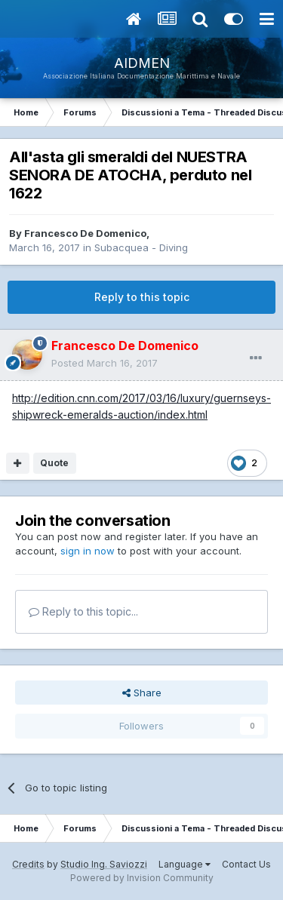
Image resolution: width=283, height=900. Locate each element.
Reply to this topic (141, 296)
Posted (104, 363)
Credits (28, 864)
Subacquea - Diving (141, 247)
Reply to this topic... (83, 611)
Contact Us (246, 864)
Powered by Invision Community (142, 877)
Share (141, 692)
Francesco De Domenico (85, 233)
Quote (54, 462)
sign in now (87, 551)
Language (184, 864)
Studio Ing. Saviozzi (103, 864)
